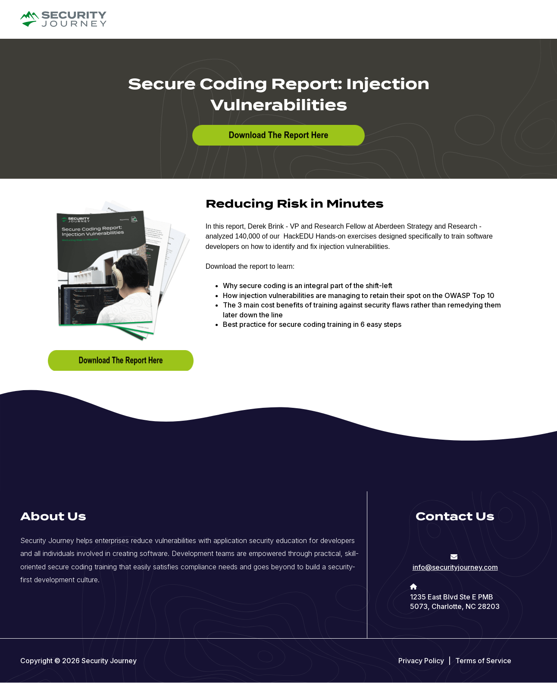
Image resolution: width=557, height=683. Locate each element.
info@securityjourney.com (455, 567)
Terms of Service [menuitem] (483, 660)
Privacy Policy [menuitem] (421, 660)
